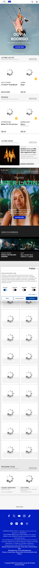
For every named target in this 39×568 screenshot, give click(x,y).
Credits (22, 565)
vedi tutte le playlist (31, 171)
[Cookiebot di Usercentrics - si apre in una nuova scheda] (30, 269)
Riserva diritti (19, 552)
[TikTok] (29, 516)
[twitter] (14, 516)
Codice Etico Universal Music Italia (27, 548)
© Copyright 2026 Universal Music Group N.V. (17, 563)
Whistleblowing (12, 550)
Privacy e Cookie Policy (8, 552)
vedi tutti (32, 59)
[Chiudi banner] (37, 268)
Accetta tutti (31, 298)
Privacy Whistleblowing (24, 550)
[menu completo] (37, 1)
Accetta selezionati (19, 298)
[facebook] (9, 516)
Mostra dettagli (32, 294)
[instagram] (24, 516)
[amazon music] (22, 523)
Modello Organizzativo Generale (11, 547)
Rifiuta (7, 298)
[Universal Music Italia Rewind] (27, 523)
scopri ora (19, 47)
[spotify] (11, 523)
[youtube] (19, 516)
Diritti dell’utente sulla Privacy (27, 553)
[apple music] (17, 523)
